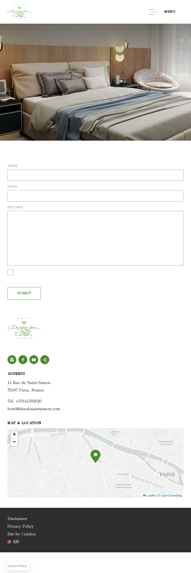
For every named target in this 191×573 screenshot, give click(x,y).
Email (12, 186)
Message (15, 207)
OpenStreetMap (171, 495)
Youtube (33, 359)
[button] (95, 456)
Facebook (22, 359)
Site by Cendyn (21, 534)
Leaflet (149, 495)
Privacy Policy (20, 526)
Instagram (11, 359)
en (16, 542)
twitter (44, 359)
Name (12, 166)
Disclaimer (17, 518)
